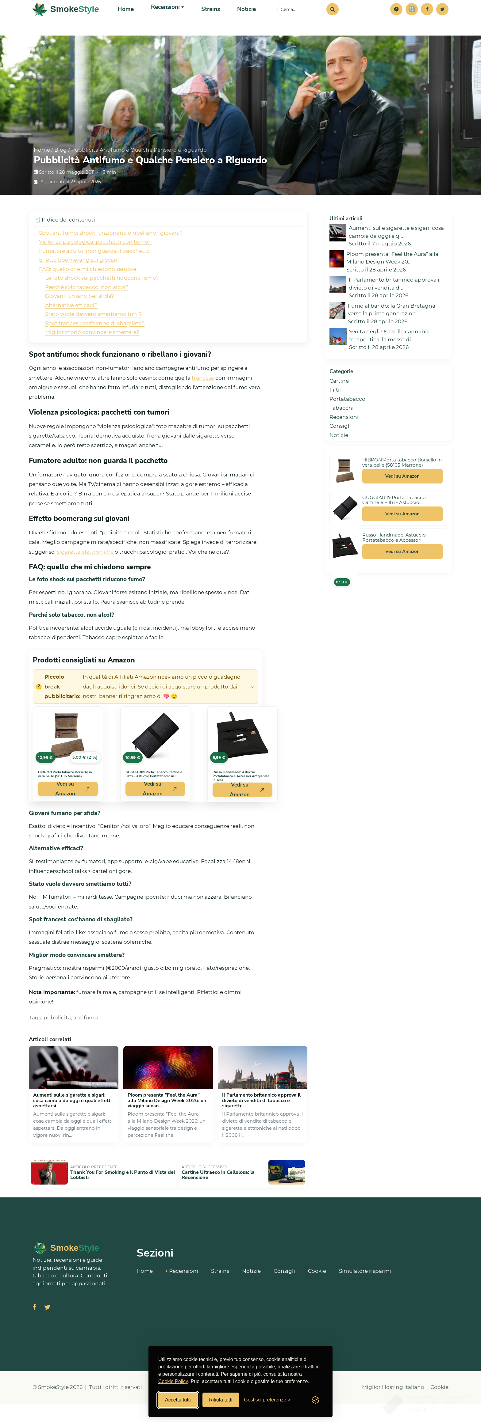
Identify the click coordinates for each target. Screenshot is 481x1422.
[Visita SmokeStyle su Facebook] (35, 1326)
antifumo (85, 1042)
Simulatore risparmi (365, 1288)
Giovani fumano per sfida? (79, 320)
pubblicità (57, 1042)
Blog (60, 174)
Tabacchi (341, 432)
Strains (205, 21)
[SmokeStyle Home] (66, 21)
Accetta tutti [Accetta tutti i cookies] (178, 1399)
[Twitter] (442, 21)
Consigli (340, 450)
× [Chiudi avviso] (252, 711)
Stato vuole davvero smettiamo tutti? (93, 339)
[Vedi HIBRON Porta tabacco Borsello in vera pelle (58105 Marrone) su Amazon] (68, 760)
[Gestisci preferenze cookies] (267, 1400)
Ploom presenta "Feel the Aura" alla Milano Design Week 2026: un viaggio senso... (167, 1125)
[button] (396, 21)
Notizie (239, 21)
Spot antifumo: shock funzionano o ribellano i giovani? (111, 257)
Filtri (335, 414)
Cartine (339, 405)
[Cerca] (332, 21)
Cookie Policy (173, 1381)
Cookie (317, 1288)
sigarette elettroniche (85, 576)
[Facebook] (427, 21)
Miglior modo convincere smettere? (92, 357)
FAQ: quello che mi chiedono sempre (87, 293)
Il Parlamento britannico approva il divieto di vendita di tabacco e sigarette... (261, 1125)
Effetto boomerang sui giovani (79, 284)
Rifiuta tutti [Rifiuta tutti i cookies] (221, 1399)
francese (203, 402)
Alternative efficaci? (71, 330)
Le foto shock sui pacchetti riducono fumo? (102, 302)
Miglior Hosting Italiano (393, 1406)
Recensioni (344, 441)
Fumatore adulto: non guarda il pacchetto (94, 275)
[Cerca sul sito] (301, 21)
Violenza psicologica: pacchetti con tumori (95, 266)
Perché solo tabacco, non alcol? (87, 312)
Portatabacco (347, 423)
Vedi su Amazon (402, 501)
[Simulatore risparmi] (412, 21)
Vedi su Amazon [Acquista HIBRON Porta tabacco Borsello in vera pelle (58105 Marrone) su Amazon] (72, 813)
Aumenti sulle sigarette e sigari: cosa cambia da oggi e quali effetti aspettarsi (72, 1125)
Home (124, 21)
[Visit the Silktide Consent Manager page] (315, 1400)
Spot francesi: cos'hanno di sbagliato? (94, 348)
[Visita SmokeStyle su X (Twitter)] (47, 1326)
